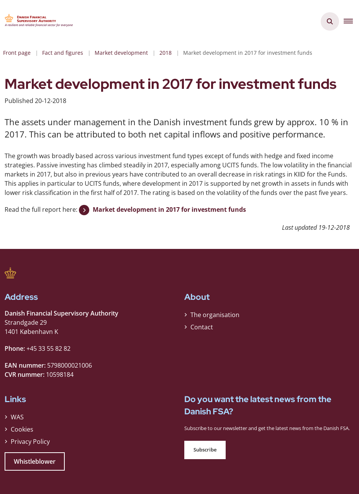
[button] (351, 21)
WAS (17, 417)
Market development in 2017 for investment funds (169, 209)
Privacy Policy (30, 441)
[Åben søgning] (330, 21)
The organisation (214, 315)
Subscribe (204, 450)
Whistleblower (35, 461)
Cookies (22, 429)
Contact (201, 327)
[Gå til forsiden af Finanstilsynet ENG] (37, 21)
